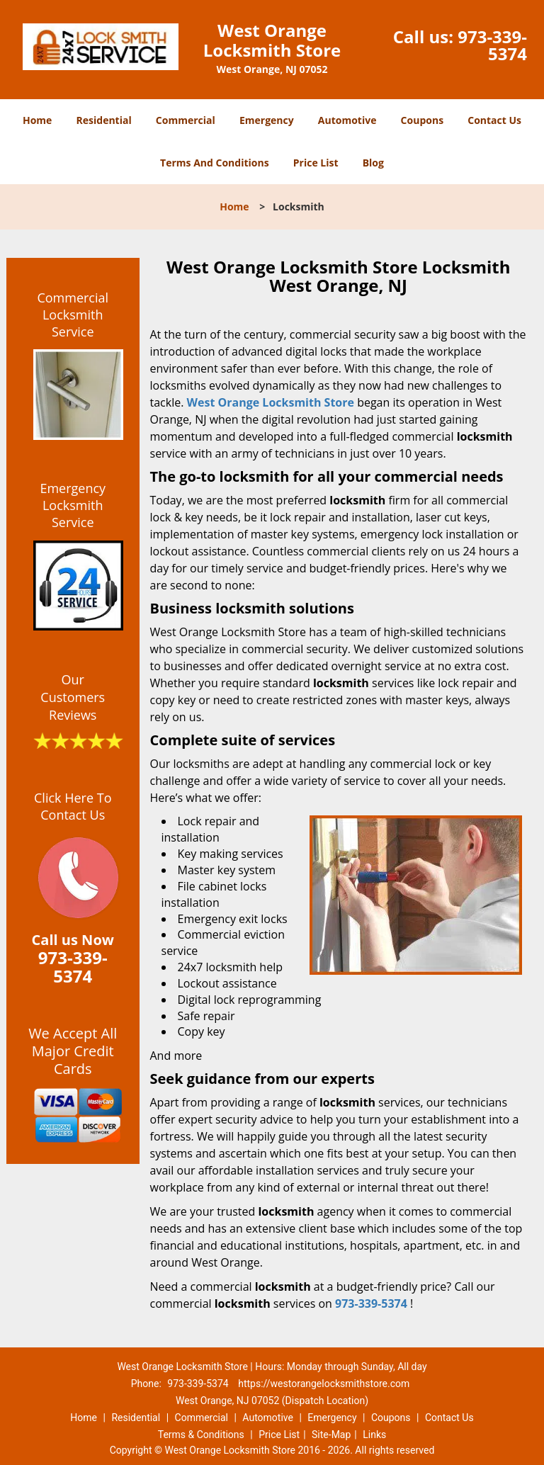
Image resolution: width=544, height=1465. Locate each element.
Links (374, 1434)
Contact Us (494, 120)
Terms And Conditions (214, 162)
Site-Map (331, 1434)
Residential (104, 120)
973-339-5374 (492, 45)
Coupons (422, 120)
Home (37, 120)
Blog (373, 162)
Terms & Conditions (201, 1434)
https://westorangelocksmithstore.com (323, 1383)
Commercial (185, 120)
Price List (316, 162)
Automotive (347, 120)
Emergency (266, 120)
